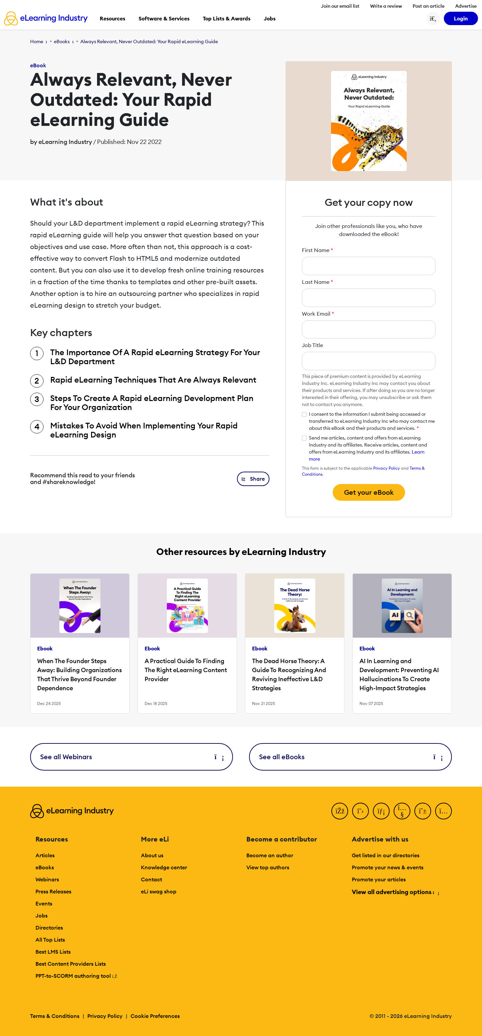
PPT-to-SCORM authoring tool (76, 975)
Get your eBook (369, 492)
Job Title (312, 345)
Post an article (429, 6)
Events (43, 903)
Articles (45, 855)
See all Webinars (131, 756)
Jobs (41, 915)
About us (152, 855)
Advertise (466, 6)
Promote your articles (379, 879)
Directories (49, 927)
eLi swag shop (158, 891)
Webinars (47, 879)
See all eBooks (350, 756)
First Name (317, 250)
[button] (253, 479)
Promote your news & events (387, 867)
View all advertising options (395, 892)
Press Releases (53, 891)
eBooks (62, 41)
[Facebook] (339, 811)
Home (36, 41)
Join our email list (340, 6)
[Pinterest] (422, 811)
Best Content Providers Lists (70, 963)
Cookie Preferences (155, 1016)
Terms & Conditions (54, 1016)
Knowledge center (164, 867)
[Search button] (433, 18)
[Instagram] (443, 811)
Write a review (386, 6)
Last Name (317, 281)
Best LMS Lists (53, 951)
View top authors (267, 867)
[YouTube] (402, 811)
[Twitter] (360, 811)
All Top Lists (50, 939)
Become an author (269, 855)
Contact (151, 879)
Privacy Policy (386, 468)
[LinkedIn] (381, 811)
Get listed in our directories (385, 855)
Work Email (318, 313)
